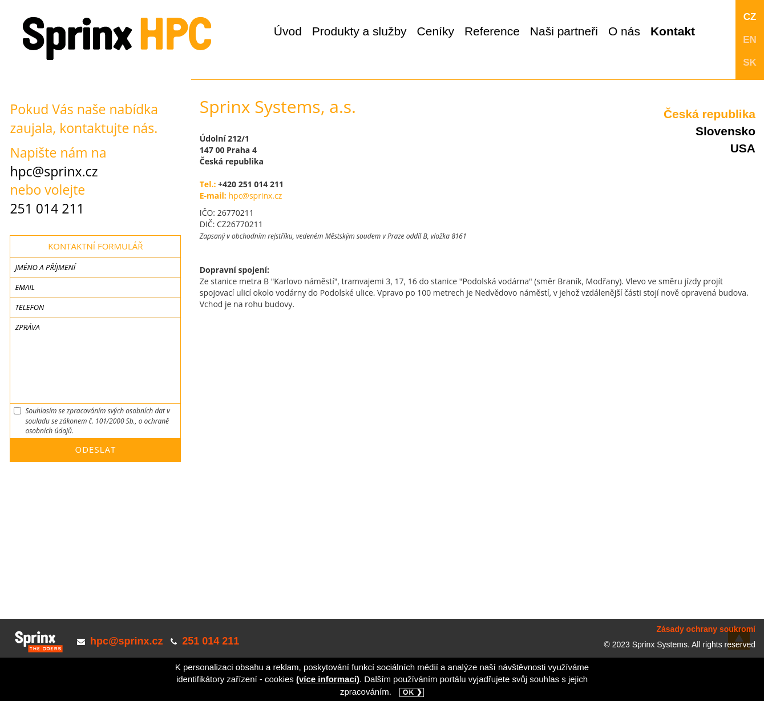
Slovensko (725, 131)
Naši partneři (564, 31)
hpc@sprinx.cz (54, 171)
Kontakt (672, 31)
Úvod (288, 31)
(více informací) (327, 679)
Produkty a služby (359, 31)
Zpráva (27, 327)
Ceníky (435, 31)
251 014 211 (47, 208)
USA (742, 148)
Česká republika (709, 113)
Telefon (29, 307)
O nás (624, 31)
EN (750, 39)
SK (750, 62)
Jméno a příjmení (45, 267)
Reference (492, 31)
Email (25, 287)
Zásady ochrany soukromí (705, 629)
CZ (750, 16)
